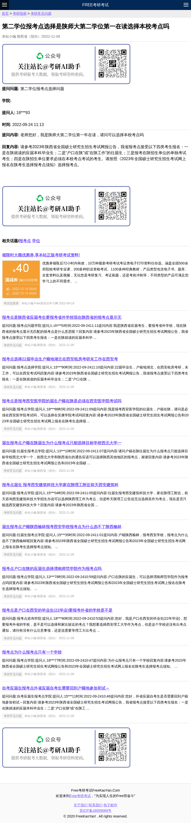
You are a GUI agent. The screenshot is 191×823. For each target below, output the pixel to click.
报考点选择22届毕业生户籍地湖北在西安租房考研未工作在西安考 (60, 359)
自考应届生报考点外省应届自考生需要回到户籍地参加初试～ (55, 688)
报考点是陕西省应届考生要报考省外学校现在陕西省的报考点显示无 (61, 317)
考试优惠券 (11, 303)
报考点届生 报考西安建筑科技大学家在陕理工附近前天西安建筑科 (60, 485)
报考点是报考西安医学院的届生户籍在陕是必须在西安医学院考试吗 (61, 401)
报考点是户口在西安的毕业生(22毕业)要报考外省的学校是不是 (57, 610)
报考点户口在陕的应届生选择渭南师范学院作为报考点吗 (51, 569)
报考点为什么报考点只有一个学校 (32, 652)
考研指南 (20, 13)
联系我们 (95, 805)
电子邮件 (110, 805)
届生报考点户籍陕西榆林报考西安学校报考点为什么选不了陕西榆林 (61, 527)
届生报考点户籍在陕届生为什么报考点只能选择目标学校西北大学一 (61, 443)
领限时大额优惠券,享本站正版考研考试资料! (41, 255)
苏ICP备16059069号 (95, 811)
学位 (36, 241)
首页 (5, 13)
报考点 (25, 241)
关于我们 (81, 805)
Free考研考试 (95, 5)
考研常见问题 (41, 13)
